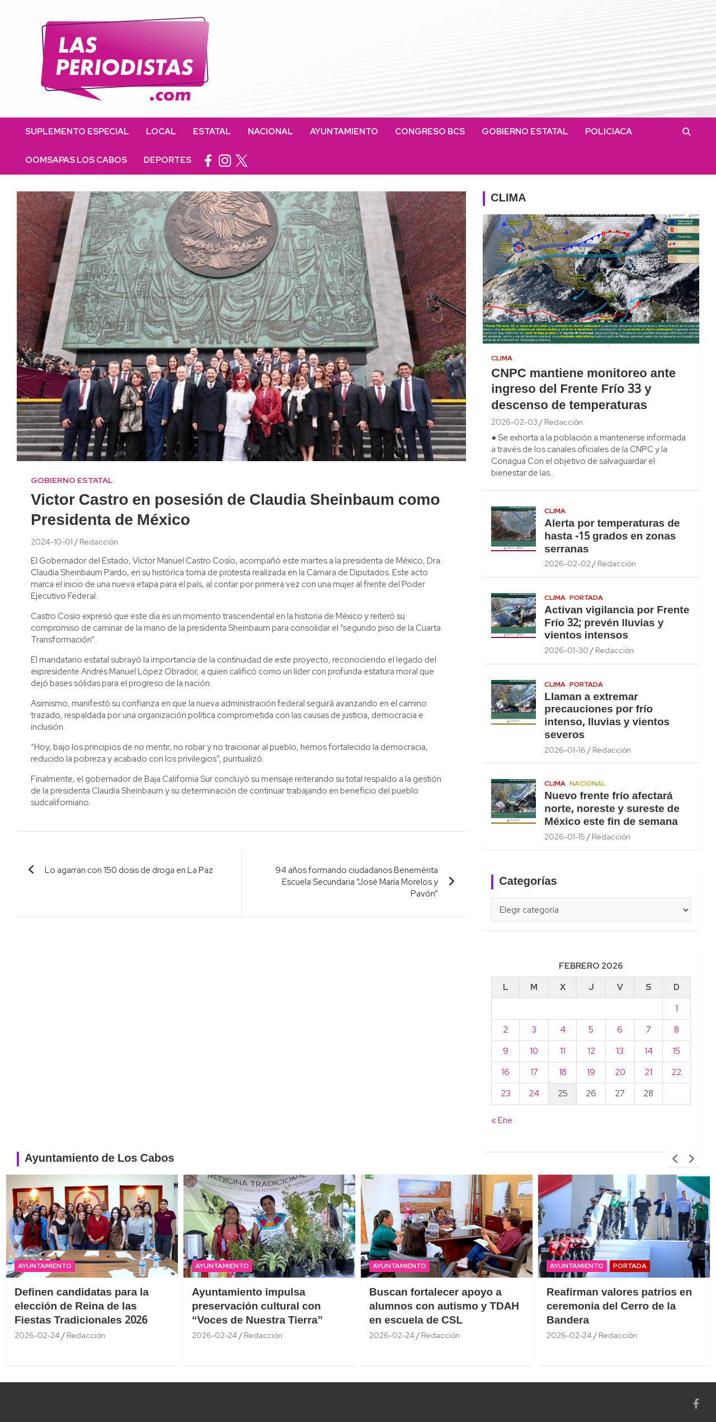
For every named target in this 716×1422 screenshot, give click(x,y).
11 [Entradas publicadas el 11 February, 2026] (563, 1051)
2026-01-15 (564, 837)
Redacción (98, 542)
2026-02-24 (37, 1335)
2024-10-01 (52, 542)
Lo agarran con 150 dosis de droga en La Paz (129, 870)
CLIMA (508, 198)
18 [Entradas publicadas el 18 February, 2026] (563, 1072)
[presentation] (675, 1159)
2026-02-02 (567, 564)
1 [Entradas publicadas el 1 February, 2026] (676, 1008)
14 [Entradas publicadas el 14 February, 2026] (648, 1051)
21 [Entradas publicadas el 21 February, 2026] (648, 1072)
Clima (501, 358)
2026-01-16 (565, 750)
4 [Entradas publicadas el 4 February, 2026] (563, 1029)
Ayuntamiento (344, 131)
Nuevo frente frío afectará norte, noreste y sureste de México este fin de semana (611, 809)
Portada (586, 597)
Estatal (212, 131)
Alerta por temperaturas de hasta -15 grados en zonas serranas (612, 537)
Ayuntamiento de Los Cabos (100, 1158)
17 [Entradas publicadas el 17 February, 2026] (534, 1072)
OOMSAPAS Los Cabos (76, 160)
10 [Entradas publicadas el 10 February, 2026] (534, 1051)
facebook (208, 160)
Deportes (167, 160)
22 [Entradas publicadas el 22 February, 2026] (676, 1072)
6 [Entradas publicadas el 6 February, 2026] (620, 1029)
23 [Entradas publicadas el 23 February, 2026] (506, 1093)
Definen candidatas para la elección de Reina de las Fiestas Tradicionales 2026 (82, 1306)
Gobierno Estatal (525, 131)
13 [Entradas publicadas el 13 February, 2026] (620, 1051)
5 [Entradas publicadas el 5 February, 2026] (590, 1029)
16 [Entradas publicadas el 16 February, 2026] (505, 1072)
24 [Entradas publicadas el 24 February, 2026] (534, 1093)
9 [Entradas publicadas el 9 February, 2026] (505, 1051)
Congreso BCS (430, 131)
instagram (224, 160)
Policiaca (608, 131)
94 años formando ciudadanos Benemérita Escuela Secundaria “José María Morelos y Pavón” (356, 882)
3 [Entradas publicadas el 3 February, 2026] (533, 1029)
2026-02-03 (514, 422)
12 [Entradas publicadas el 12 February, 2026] (591, 1051)
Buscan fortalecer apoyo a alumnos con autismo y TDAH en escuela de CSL (444, 1306)
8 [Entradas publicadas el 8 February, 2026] (676, 1029)
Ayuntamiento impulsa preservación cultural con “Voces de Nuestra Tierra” (257, 1306)
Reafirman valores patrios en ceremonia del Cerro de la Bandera (619, 1306)
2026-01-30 (566, 650)
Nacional (270, 131)
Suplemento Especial (77, 131)
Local (161, 131)
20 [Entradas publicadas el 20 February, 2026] (620, 1072)
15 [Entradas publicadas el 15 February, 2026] (676, 1051)
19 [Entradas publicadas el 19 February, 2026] (591, 1072)
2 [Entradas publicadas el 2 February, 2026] (505, 1029)
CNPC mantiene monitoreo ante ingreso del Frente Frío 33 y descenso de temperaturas (583, 389)
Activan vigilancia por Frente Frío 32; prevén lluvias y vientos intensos (616, 623)
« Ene (501, 1120)
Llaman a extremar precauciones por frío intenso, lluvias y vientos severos (607, 716)
